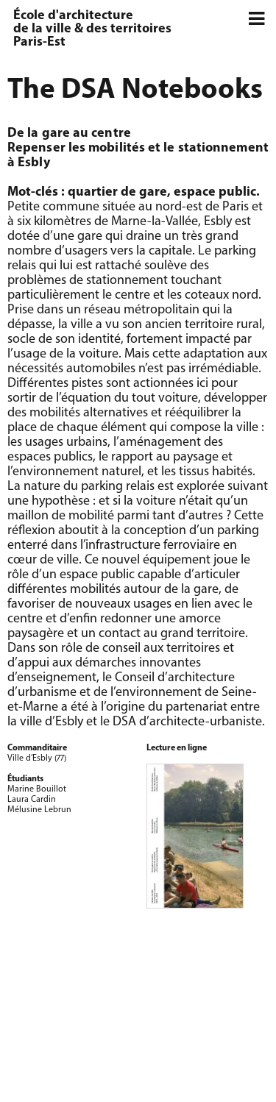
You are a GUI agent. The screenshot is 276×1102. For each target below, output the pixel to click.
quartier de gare (117, 192)
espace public (215, 192)
